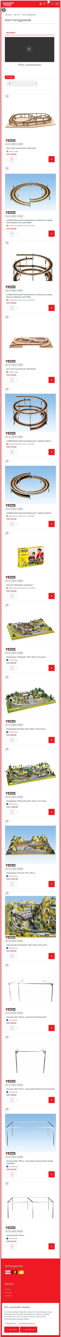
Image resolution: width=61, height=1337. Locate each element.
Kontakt (7, 1289)
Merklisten (8, 1292)
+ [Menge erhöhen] (16, 159)
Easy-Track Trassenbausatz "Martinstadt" (21, 369)
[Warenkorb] (48, 3)
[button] (52, 3)
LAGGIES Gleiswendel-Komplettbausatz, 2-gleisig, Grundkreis (28, 513)
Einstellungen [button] (10, 1323)
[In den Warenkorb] (52, 159)
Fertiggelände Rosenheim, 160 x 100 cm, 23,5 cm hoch (25, 729)
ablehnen (12, 1329)
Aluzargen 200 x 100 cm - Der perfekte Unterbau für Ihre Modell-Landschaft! (30, 1162)
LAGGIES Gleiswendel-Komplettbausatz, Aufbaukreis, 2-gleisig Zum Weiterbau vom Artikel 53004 (29, 221)
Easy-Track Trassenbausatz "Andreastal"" (21, 148)
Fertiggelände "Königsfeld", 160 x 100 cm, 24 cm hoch (26, 657)
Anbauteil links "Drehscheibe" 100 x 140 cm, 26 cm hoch (26, 945)
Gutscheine (9, 1296)
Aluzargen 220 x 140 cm (15, 1235)
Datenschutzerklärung (26, 1323)
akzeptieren (28, 1329)
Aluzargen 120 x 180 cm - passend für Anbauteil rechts (26, 1017)
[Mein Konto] (40, 3)
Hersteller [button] (10, 32)
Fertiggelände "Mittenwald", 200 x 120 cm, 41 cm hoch (26, 801)
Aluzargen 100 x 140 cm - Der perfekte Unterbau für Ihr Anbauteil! (30, 1089)
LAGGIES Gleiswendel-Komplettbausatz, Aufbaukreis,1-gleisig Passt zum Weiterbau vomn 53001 (29, 296)
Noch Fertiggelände (18, 20)
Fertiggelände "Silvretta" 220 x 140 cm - (21, 873)
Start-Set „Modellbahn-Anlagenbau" (19, 585)
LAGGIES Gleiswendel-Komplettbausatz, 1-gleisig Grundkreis (28, 441)
